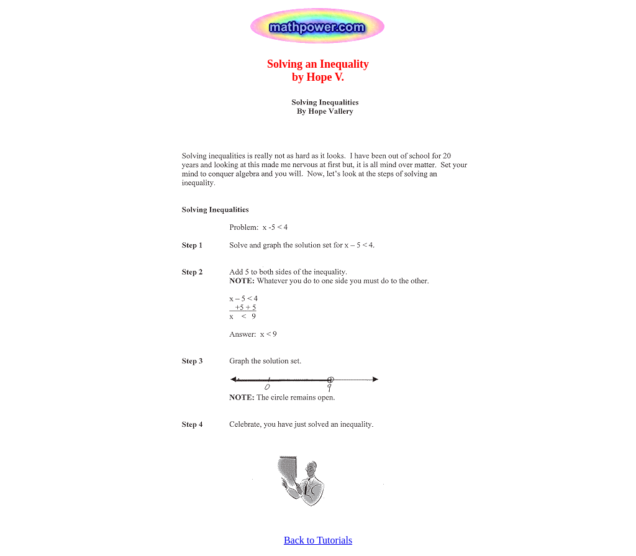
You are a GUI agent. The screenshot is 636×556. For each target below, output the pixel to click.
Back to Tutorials (318, 540)
